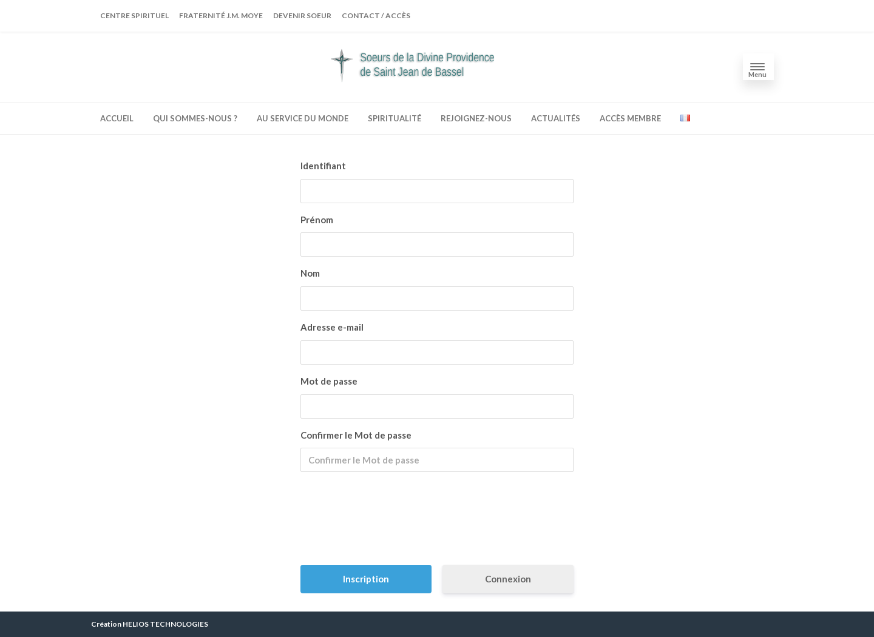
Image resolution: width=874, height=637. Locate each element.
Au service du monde (302, 118)
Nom (310, 273)
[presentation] (438, 523)
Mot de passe (328, 381)
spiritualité (394, 118)
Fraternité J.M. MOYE (221, 15)
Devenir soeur (302, 15)
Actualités (555, 118)
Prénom (316, 219)
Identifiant (323, 165)
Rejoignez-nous (476, 118)
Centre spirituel (134, 15)
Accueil (117, 118)
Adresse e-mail (332, 327)
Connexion (508, 578)
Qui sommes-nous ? (195, 118)
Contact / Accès (376, 15)
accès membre (630, 118)
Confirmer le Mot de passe (356, 435)
